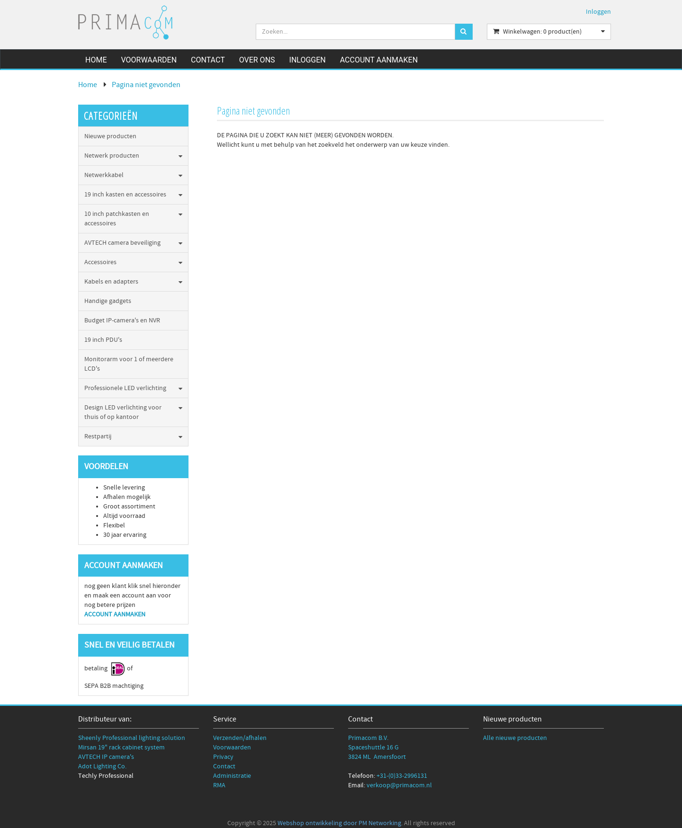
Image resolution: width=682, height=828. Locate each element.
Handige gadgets (107, 301)
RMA (219, 785)
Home (96, 59)
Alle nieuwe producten (515, 738)
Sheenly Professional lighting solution (131, 738)
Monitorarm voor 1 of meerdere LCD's (128, 364)
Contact (208, 59)
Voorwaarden (149, 59)
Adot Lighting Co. (102, 766)
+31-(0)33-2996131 (402, 776)
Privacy (223, 757)
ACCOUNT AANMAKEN (115, 614)
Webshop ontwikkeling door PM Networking (339, 823)
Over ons (257, 59)
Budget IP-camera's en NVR (122, 320)
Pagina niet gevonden (146, 84)
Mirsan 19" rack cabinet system (121, 747)
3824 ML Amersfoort (377, 757)
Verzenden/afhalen (240, 738)
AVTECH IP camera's (106, 757)
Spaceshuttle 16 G (373, 747)
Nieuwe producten (110, 136)
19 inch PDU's (103, 340)
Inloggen (598, 12)
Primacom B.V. (368, 738)
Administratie (232, 776)
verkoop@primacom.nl (399, 785)
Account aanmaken (379, 59)
